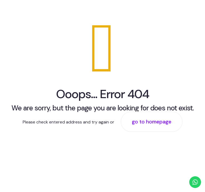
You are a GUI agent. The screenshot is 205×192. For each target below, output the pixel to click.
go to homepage (151, 121)
